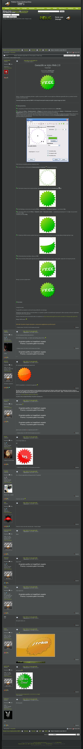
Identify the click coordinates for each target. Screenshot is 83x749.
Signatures (32, 394)
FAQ (18, 8)
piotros (6, 361)
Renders (36, 394)
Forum (13, 8)
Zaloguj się (15, 11)
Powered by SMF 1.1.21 (22, 743)
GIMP (40, 50)
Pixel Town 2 (62, 8)
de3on (5, 436)
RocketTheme (49, 744)
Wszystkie (13, 52)
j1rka (5, 628)
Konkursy (70, 8)
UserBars (22, 394)
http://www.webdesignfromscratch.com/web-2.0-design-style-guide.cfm (60, 316)
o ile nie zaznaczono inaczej (39, 742)
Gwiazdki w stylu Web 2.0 (30, 60)
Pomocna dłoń (40, 8)
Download (31, 8)
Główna (7, 8)
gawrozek (6, 666)
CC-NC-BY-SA (58, 742)
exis (5, 502)
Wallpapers (27, 394)
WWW (46, 50)
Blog (77, 8)
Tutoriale (24, 8)
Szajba (5, 331)
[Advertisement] (26, 35)
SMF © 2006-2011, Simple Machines (34, 743)
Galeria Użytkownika (8, 341)
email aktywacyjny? (22, 12)
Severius (6, 557)
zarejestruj (24, 11)
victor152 (6, 400)
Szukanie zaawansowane (43, 13)
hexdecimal (7, 60)
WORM (55, 8)
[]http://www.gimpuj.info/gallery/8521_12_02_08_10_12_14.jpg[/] (28, 694)
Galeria (49, 8)
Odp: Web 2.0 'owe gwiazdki (30, 331)
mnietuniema (7, 530)
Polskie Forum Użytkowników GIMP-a (12, 50)
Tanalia (6, 471)
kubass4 (6, 699)
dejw (5, 586)
